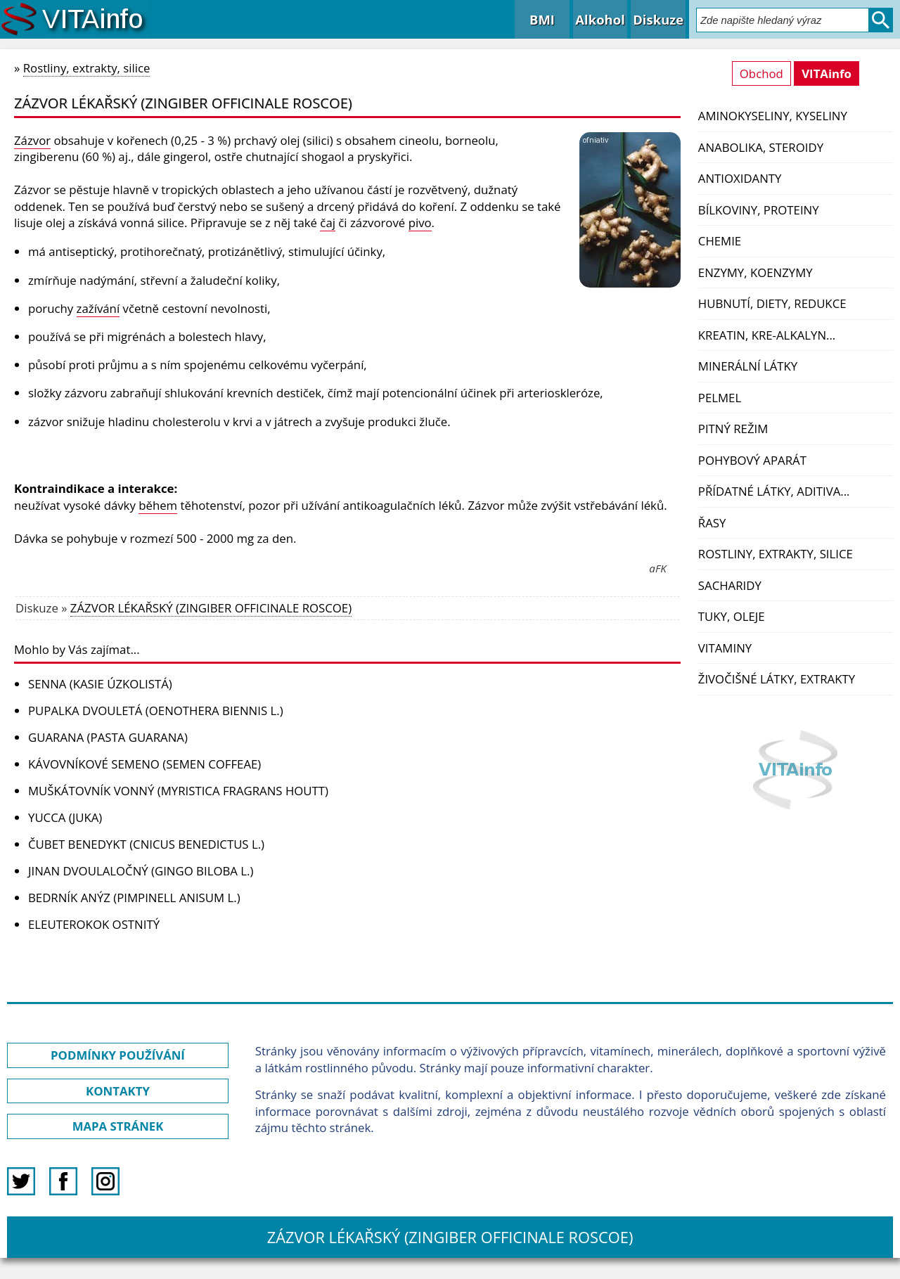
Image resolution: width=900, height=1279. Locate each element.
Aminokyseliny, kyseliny (772, 116)
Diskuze (658, 19)
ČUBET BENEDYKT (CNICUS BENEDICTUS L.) (146, 844)
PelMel (719, 398)
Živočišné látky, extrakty (776, 679)
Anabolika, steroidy (760, 147)
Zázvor (32, 140)
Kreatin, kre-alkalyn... (766, 335)
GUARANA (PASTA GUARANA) (108, 737)
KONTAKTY (118, 1091)
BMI (542, 19)
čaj (327, 222)
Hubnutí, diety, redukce (772, 303)
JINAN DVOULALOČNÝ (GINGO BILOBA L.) (140, 871)
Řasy (712, 523)
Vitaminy (725, 648)
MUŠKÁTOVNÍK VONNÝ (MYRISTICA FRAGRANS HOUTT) (178, 791)
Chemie (719, 241)
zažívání (98, 308)
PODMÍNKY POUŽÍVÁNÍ (118, 1055)
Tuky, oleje (731, 616)
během (158, 505)
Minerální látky (747, 366)
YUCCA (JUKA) (65, 817)
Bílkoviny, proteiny (758, 210)
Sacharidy (729, 585)
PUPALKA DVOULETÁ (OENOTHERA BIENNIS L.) (155, 710)
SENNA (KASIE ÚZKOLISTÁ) (100, 684)
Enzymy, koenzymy (755, 272)
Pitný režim (733, 428)
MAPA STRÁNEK (118, 1126)
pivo (420, 222)
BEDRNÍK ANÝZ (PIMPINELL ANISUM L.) (134, 897)
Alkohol (599, 19)
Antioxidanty (740, 178)
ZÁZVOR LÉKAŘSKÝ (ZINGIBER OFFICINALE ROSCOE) (211, 608)
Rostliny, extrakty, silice (775, 554)
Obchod (761, 73)
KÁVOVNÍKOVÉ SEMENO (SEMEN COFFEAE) (144, 764)
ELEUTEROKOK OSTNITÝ (94, 924)
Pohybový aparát (752, 460)
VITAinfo (826, 73)
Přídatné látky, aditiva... (774, 491)
